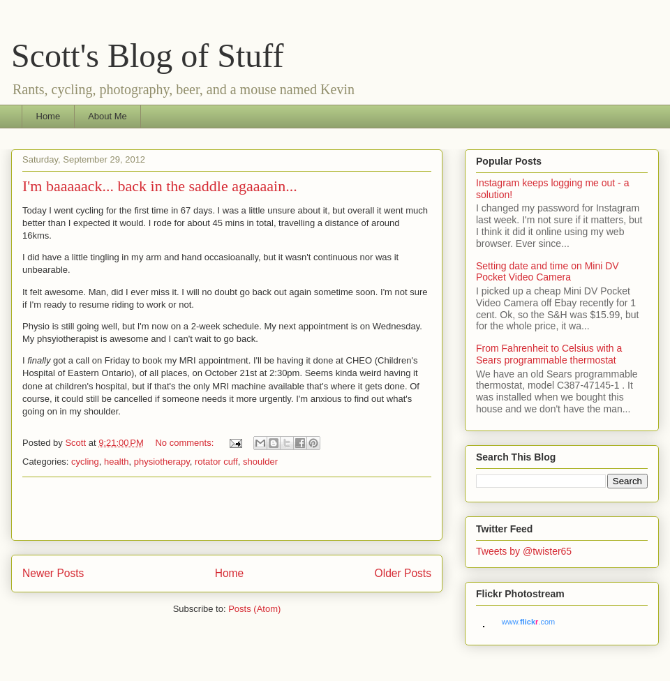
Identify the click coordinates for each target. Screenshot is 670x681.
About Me (107, 116)
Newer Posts (53, 573)
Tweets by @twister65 (524, 551)
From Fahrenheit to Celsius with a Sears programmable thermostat (549, 354)
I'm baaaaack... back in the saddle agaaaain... (159, 186)
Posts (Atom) (254, 609)
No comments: (185, 442)
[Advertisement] (227, 509)
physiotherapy (162, 461)
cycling (85, 461)
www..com (528, 622)
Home (48, 116)
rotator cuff (216, 461)
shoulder (260, 461)
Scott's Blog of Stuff (147, 55)
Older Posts (403, 573)
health (116, 461)
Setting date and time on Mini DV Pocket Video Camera (547, 271)
